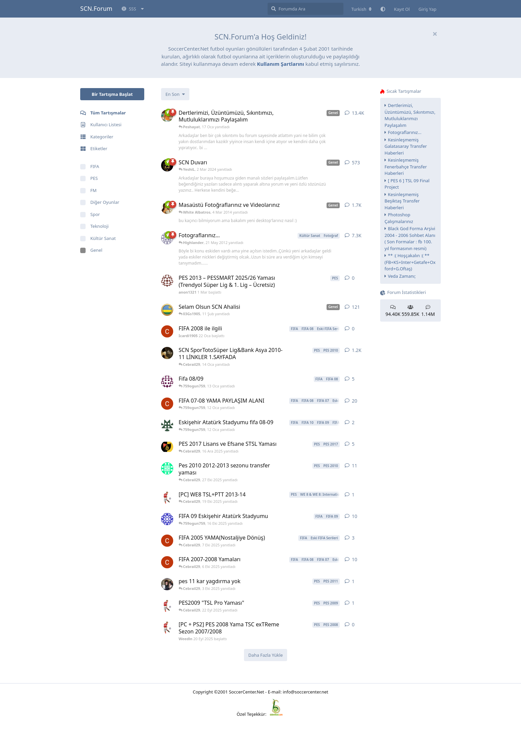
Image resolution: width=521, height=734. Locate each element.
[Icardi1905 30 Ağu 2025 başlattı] (167, 541)
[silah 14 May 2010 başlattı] (167, 353)
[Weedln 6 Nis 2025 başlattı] (167, 497)
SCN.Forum (96, 8)
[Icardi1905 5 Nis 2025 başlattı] (167, 562)
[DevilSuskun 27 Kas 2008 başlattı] (167, 519)
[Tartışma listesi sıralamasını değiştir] (175, 94)
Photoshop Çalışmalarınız (399, 218)
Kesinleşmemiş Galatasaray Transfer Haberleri (406, 146)
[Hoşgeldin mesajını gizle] (435, 34)
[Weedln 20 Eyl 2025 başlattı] (167, 606)
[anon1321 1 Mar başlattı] (167, 281)
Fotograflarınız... (404, 132)
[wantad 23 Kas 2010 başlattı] (167, 584)
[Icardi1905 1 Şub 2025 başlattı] (167, 404)
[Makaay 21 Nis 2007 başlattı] (167, 310)
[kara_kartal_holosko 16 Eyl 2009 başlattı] (167, 382)
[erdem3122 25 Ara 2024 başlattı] (167, 468)
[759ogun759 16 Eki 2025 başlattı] (167, 425)
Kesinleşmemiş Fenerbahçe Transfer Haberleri (406, 166)
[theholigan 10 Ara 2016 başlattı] (167, 447)
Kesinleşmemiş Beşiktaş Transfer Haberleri (402, 201)
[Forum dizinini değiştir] (361, 9)
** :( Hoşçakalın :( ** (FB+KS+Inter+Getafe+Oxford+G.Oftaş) (410, 262)
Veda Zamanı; (402, 276)
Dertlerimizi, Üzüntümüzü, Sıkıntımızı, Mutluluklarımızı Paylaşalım (410, 115)
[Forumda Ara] (305, 9)
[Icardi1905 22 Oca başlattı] (167, 331)
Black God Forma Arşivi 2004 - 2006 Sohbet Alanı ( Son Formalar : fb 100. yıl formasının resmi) (410, 238)
